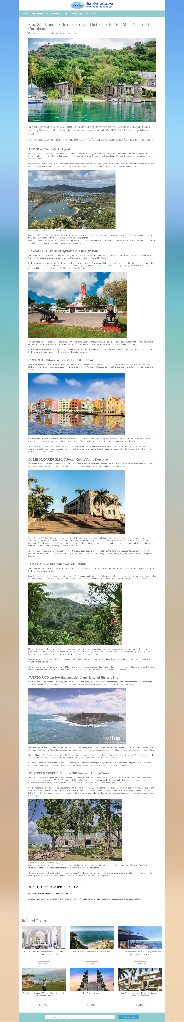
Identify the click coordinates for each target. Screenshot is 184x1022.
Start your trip (128, 1017)
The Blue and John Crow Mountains (42, 667)
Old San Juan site (71, 755)
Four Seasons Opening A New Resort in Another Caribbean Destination (140, 982)
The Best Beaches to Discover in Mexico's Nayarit (92, 939)
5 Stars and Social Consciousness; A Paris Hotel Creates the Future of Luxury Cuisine (44, 940)
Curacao (99, 364)
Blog (65, 13)
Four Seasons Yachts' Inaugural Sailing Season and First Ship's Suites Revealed (140, 940)
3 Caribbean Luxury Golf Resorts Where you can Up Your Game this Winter (44, 982)
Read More (43, 963)
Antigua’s (89, 163)
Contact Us (91, 13)
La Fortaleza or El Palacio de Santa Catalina (46, 763)
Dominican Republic (51, 464)
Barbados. (101, 255)
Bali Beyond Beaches (92, 981)
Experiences (37, 13)
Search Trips (76, 13)
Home (25, 13)
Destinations (53, 13)
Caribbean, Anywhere (67, 33)
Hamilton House (80, 865)
